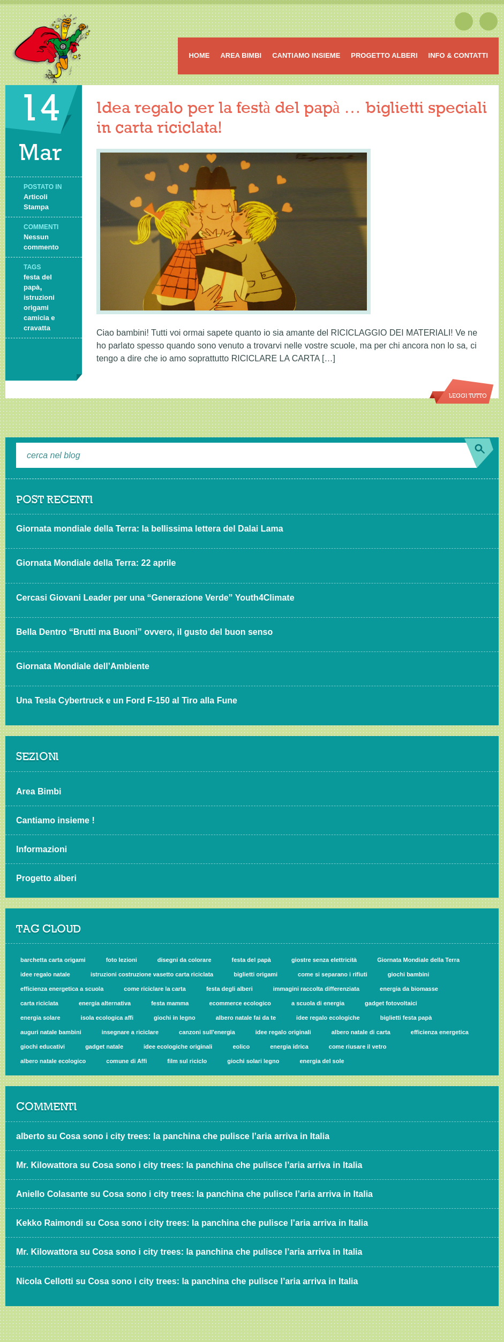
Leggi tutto (468, 396)
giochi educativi (42, 1046)
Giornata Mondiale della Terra (418, 960)
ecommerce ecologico (240, 1003)
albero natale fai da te (246, 1017)
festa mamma (170, 1003)
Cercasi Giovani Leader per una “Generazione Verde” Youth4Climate (155, 597)
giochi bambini (409, 974)
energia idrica (289, 1046)
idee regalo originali (283, 1032)
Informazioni (41, 849)
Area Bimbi (240, 55)
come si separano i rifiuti (332, 974)
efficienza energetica (440, 1032)
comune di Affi (126, 1061)
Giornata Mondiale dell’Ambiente (82, 666)
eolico (241, 1046)
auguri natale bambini (50, 1032)
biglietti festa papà (406, 1017)
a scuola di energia (317, 1003)
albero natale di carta (361, 1032)
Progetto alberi (384, 55)
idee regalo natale (45, 974)
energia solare (40, 1017)
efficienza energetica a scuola (61, 988)
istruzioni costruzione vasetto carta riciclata (152, 974)
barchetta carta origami (53, 960)
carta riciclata (39, 1003)
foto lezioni (121, 960)
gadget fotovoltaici (391, 1003)
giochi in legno (174, 1017)
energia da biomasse (409, 988)
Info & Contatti (458, 55)
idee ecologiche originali (178, 1046)
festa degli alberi (229, 988)
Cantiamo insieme (306, 55)
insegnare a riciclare (130, 1032)
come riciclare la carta (155, 988)
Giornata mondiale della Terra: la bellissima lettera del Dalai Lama (149, 528)
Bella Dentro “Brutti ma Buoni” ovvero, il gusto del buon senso (144, 631)
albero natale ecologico (53, 1061)
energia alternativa (105, 1003)
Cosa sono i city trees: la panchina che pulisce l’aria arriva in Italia (194, 1136)
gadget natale (104, 1046)
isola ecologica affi (107, 1017)
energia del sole (321, 1061)
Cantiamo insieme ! (55, 820)
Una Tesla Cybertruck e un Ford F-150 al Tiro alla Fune (126, 700)
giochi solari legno (253, 1061)
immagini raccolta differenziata (316, 988)
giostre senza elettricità (324, 960)
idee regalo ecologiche (328, 1017)
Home (199, 55)
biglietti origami (255, 974)
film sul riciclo (187, 1061)
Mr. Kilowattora (47, 1165)
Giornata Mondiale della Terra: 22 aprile (96, 562)
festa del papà (251, 960)
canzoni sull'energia (207, 1032)
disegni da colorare (184, 960)
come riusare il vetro (358, 1046)
